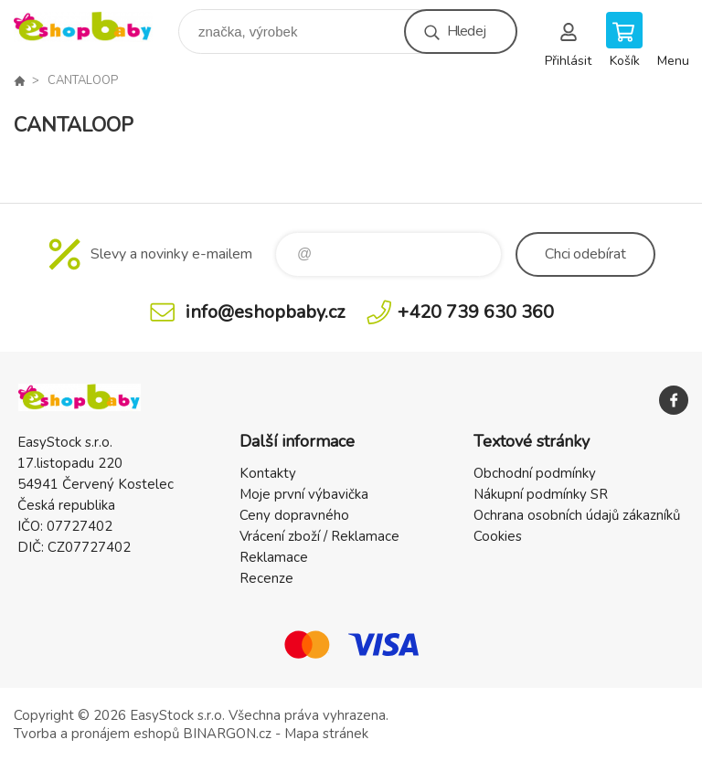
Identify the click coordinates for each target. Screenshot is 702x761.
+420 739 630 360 (476, 312)
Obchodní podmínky (534, 473)
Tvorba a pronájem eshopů (96, 733)
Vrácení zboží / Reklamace (319, 536)
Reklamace (273, 557)
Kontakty (267, 473)
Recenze (266, 578)
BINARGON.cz (227, 733)
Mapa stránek (326, 733)
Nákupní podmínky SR (540, 494)
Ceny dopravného (294, 515)
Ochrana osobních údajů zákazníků (576, 515)
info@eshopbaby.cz (265, 312)
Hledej (466, 31)
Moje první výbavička (303, 494)
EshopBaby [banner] (95, 27)
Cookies (497, 536)
